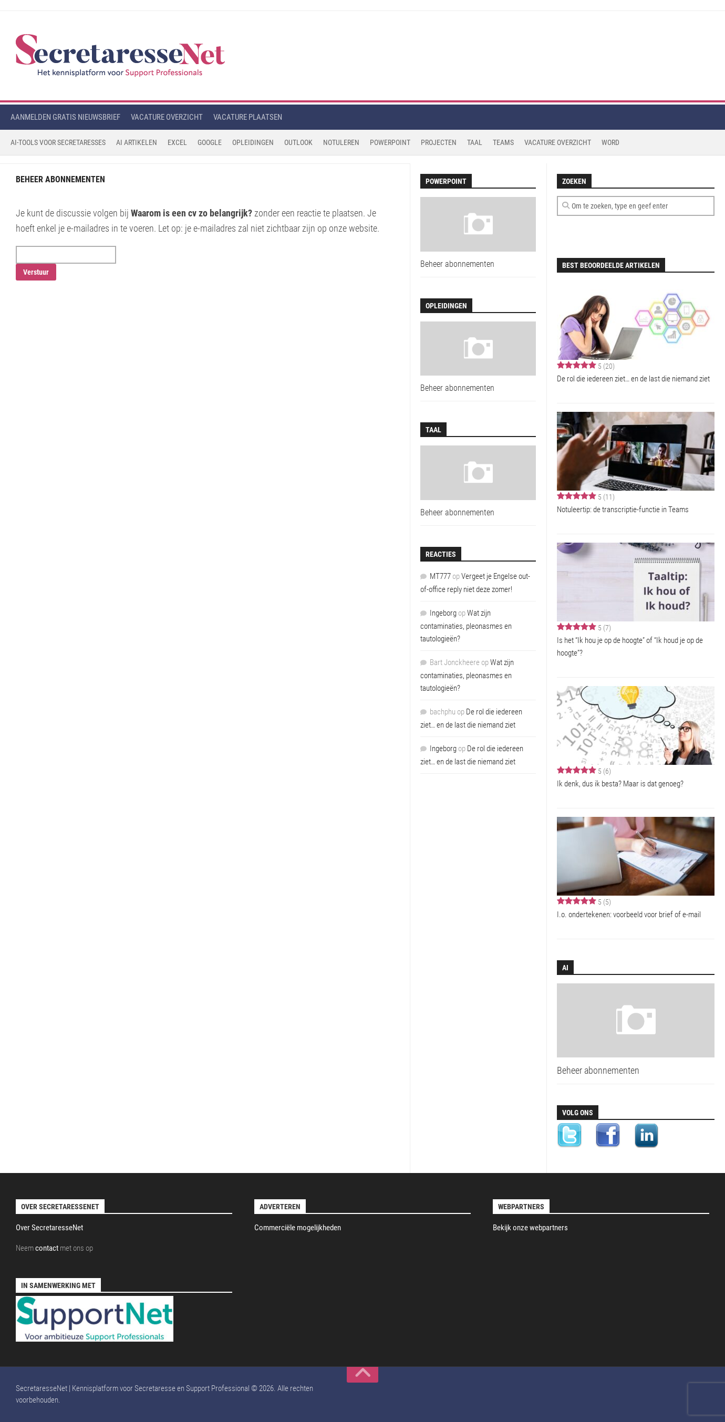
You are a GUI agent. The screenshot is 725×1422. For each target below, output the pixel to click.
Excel (177, 142)
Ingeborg (443, 613)
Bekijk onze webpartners (530, 1227)
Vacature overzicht (167, 117)
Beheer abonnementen (598, 1070)
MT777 (440, 576)
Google (210, 142)
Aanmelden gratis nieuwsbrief (65, 117)
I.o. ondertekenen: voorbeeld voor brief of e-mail (629, 914)
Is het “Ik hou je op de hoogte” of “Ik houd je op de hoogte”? (630, 647)
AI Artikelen (136, 142)
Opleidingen (253, 142)
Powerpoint (390, 142)
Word (610, 142)
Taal (474, 142)
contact (46, 1248)
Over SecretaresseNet (49, 1227)
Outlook (298, 142)
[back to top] (362, 1375)
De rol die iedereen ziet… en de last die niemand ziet (633, 378)
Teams (503, 142)
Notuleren (341, 142)
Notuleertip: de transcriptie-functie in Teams (623, 509)
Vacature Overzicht (557, 142)
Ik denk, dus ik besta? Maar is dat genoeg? (620, 783)
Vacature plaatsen (247, 117)
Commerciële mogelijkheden (297, 1227)
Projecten (439, 142)
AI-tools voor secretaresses (58, 142)
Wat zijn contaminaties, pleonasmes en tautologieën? (466, 625)
